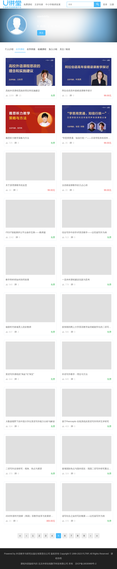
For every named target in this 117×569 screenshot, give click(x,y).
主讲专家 (39, 4)
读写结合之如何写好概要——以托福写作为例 (83, 516)
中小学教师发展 (53, 4)
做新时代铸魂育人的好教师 (18, 327)
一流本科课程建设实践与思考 (76, 279)
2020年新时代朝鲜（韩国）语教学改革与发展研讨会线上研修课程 (37, 516)
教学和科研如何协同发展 (17, 279)
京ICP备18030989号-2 (85, 563)
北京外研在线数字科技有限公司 (53, 563)
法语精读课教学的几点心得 (75, 185)
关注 (41, 33)
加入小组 (53, 49)
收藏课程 (42, 49)
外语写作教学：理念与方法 (75, 374)
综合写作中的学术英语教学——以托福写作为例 (84, 232)
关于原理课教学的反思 (16, 185)
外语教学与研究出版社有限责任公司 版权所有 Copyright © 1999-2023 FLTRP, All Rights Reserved (62, 553)
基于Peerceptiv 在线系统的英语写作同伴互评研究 (85, 421)
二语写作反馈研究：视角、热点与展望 (24, 468)
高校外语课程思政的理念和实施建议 (23, 90)
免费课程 (28, 4)
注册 (112, 4)
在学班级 (31, 49)
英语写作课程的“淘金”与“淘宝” (20, 374)
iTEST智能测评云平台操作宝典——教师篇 (26, 232)
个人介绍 (9, 49)
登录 (105, 4)
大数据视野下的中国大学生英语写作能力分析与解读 (30, 421)
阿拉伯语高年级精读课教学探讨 (77, 90)
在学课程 (20, 49)
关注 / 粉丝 (65, 49)
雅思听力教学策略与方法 (17, 138)
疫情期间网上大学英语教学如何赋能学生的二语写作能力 (88, 327)
